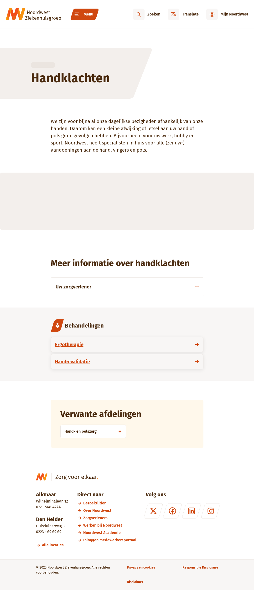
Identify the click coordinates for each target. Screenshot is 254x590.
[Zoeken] (146, 14)
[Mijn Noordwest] (227, 14)
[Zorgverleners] (109, 518)
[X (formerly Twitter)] (153, 510)
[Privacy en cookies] (141, 567)
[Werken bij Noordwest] (109, 525)
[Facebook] (172, 510)
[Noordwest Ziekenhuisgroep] (33, 14)
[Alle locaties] (55, 545)
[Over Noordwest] (109, 510)
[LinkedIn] (191, 510)
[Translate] (183, 14)
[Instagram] (210, 510)
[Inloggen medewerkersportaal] (109, 540)
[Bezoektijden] (109, 503)
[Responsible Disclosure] (200, 567)
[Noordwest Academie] (109, 532)
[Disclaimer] (135, 582)
